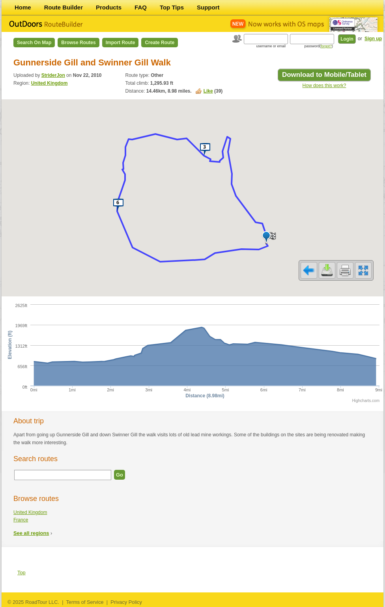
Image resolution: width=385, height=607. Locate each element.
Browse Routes (78, 42)
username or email (271, 46)
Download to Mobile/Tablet (324, 74)
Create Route (159, 42)
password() (318, 46)
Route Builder (63, 7)
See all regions (31, 533)
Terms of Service (84, 602)
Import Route (120, 42)
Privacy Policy (126, 602)
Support (208, 7)
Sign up (373, 38)
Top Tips (172, 7)
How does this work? (324, 85)
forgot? (326, 46)
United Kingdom (49, 83)
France (20, 520)
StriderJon (53, 75)
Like (208, 91)
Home (23, 7)
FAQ (141, 7)
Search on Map (34, 42)
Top (21, 572)
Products (108, 7)
